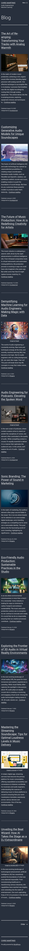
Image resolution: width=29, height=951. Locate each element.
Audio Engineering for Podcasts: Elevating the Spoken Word (14, 396)
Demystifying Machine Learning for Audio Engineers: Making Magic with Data (14, 308)
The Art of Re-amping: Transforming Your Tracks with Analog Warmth (13, 40)
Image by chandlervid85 (11, 865)
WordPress (17, 944)
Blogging (12, 376)
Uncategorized (14, 110)
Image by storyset (11, 770)
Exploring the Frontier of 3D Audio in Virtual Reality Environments (14, 649)
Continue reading (10, 102)
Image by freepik (14, 341)
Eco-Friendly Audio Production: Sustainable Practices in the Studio (12, 564)
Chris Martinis (8, 3)
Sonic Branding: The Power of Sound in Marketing (13, 480)
